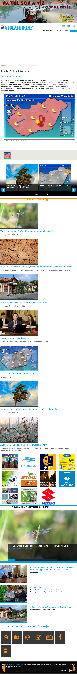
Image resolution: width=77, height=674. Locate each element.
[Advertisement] (38, 47)
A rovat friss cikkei (36, 200)
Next (74, 555)
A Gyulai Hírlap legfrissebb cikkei (28, 508)
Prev (11, 555)
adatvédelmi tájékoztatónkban (14, 664)
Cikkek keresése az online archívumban (25, 627)
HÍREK (16, 66)
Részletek (64, 670)
